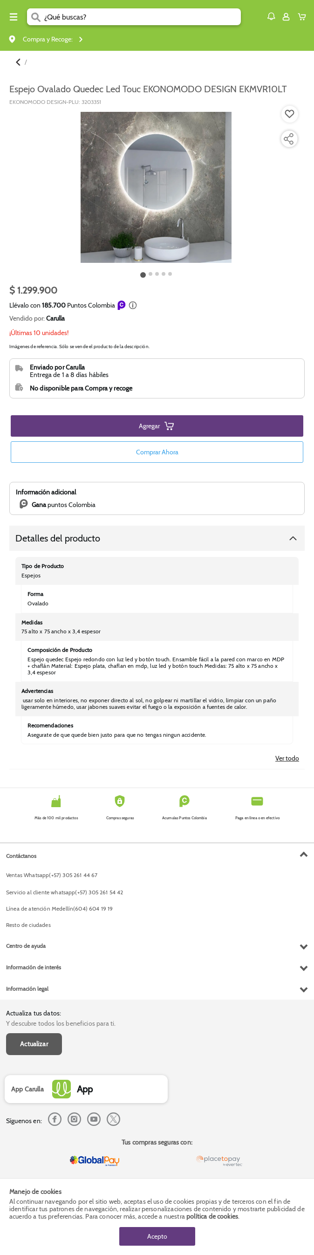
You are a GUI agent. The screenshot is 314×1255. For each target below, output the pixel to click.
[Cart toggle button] (304, 16)
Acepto (157, 1236)
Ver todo (287, 758)
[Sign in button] (286, 16)
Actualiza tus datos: (33, 1013)
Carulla (55, 318)
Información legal (27, 988)
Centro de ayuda (26, 945)
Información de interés (33, 967)
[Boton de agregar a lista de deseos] (290, 114)
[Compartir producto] (288, 138)
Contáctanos (21, 855)
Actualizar (34, 1044)
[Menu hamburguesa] (13, 16)
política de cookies (212, 1216)
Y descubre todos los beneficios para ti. (61, 1023)
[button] (271, 16)
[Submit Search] (35, 16)
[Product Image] (156, 187)
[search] (142, 16)
